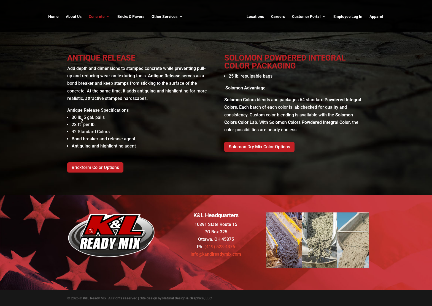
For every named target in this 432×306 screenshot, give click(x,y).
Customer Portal (306, 17)
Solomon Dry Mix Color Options (259, 146)
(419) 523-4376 (219, 246)
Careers (278, 17)
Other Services (164, 17)
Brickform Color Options (95, 167)
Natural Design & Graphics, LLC (187, 298)
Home (53, 17)
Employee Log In (347, 17)
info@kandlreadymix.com (216, 254)
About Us (74, 17)
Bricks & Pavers (130, 17)
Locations (255, 17)
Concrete (97, 17)
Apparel (376, 17)
